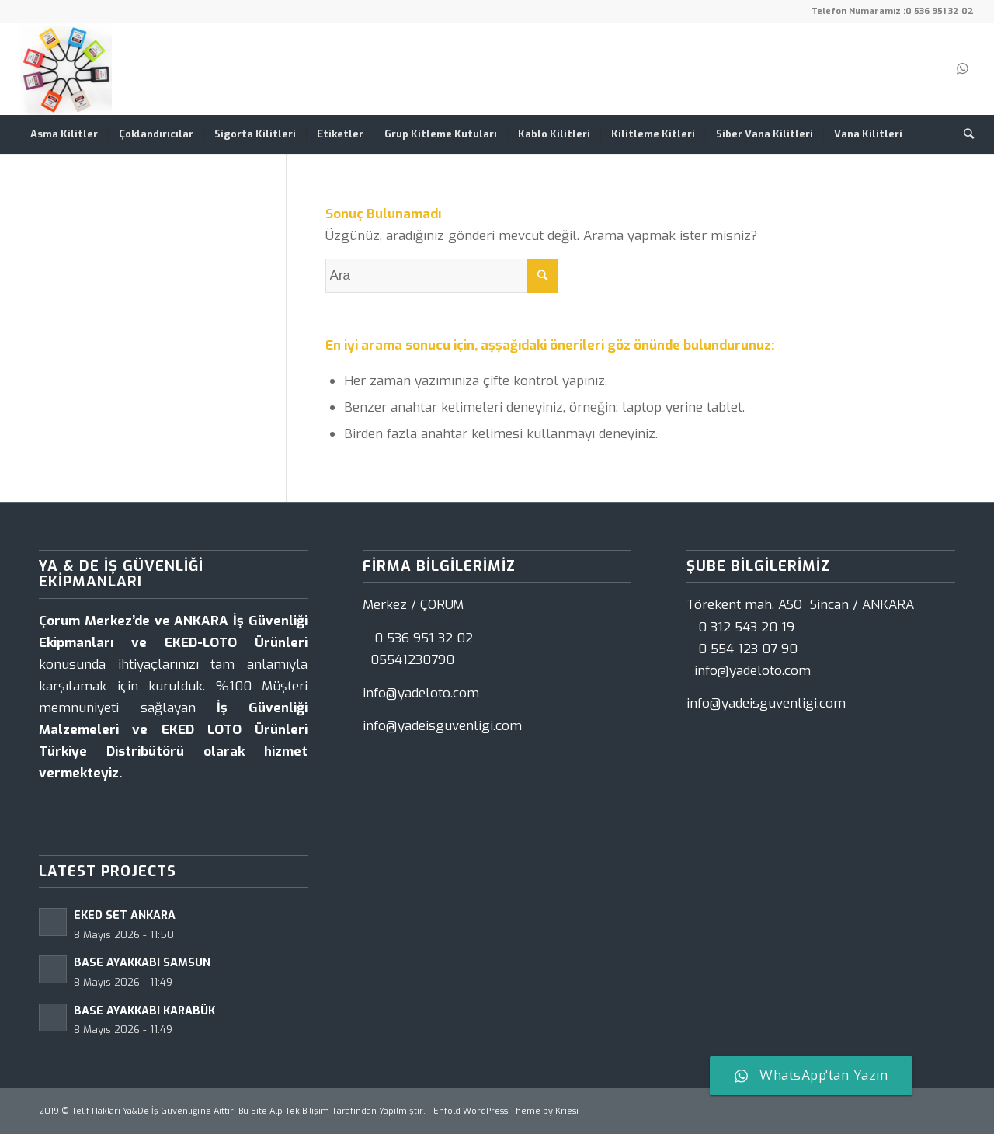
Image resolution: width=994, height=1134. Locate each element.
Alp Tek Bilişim (299, 1111)
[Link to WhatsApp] (962, 69)
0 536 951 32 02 (939, 11)
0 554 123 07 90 (748, 649)
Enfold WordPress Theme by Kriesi (506, 1111)
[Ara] (964, 134)
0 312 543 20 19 (746, 627)
